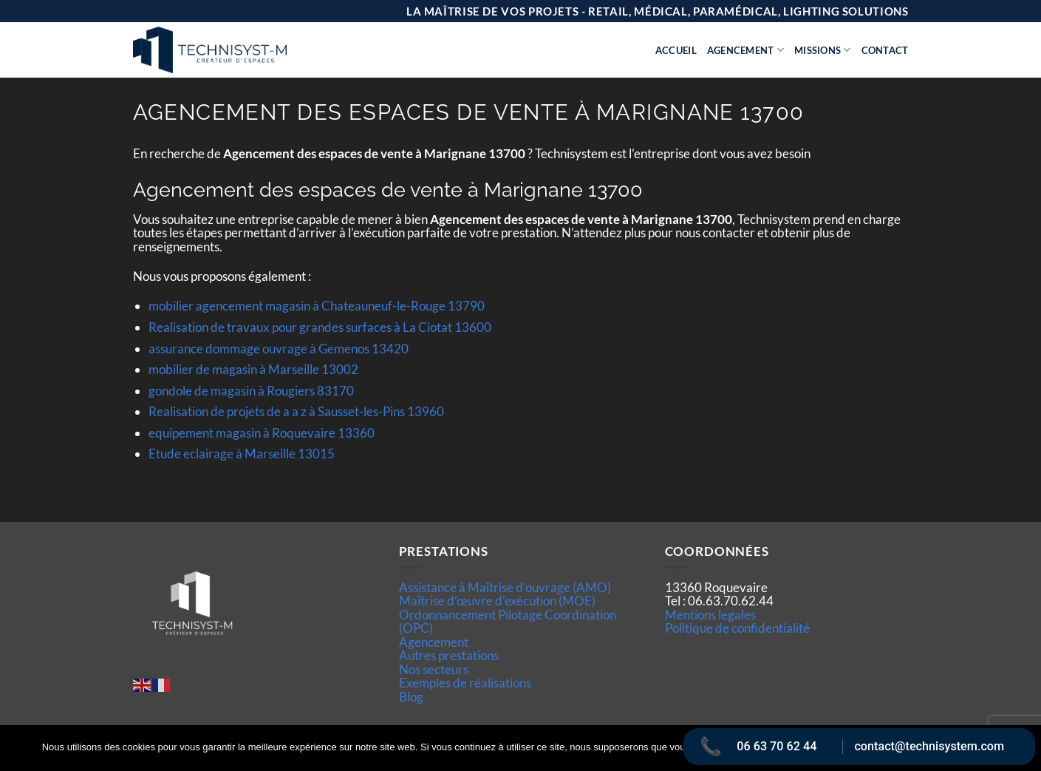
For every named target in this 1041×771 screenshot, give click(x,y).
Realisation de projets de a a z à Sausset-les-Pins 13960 (296, 411)
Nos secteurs (433, 669)
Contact (885, 50)
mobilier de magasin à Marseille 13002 (253, 369)
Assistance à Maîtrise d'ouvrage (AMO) (505, 587)
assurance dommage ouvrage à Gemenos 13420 (279, 348)
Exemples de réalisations (465, 682)
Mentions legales (710, 614)
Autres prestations (449, 655)
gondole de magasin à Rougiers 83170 (251, 390)
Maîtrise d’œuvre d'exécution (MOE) (497, 600)
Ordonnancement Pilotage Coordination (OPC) (507, 621)
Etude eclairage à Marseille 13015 (242, 453)
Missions (822, 50)
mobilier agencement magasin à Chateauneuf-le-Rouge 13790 (317, 305)
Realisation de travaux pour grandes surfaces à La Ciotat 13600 (320, 327)
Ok (789, 748)
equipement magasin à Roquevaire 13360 (262, 433)
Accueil (676, 50)
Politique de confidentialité (737, 628)
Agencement (745, 50)
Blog (411, 696)
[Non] (1021, 752)
